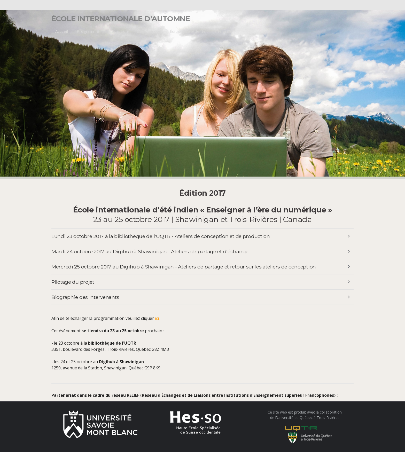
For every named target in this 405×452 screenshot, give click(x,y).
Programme (88, 31)
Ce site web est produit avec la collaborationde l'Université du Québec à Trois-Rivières (305, 427)
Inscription (118, 31)
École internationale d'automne (120, 18)
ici (157, 318)
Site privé (224, 31)
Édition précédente (188, 31)
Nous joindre (149, 31)
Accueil (61, 31)
